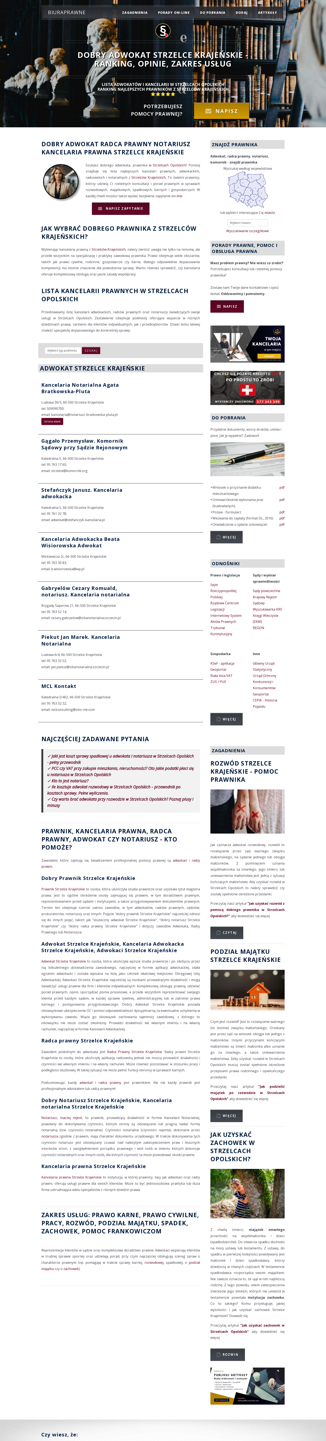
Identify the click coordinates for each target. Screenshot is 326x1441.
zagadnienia (135, 12)
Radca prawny (126, 144)
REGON (258, 628)
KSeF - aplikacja (222, 663)
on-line (176, 196)
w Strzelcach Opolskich (167, 165)
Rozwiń (231, 1354)
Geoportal (218, 669)
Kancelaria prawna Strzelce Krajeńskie (93, 1166)
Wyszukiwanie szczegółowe (247, 231)
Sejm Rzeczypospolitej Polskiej (223, 590)
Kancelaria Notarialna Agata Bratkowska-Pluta (80, 388)
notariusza (49, 1136)
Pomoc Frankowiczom (122, 1231)
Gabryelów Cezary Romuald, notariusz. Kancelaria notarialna (85, 591)
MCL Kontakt (58, 686)
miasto (269, 212)
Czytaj (230, 933)
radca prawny (110, 1082)
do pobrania (213, 12)
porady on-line (174, 12)
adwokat (86, 1082)
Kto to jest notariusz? (70, 781)
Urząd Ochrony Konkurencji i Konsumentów (264, 681)
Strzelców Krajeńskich (148, 177)
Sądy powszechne (266, 591)
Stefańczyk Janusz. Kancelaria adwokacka (81, 493)
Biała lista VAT (221, 675)
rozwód (80, 1223)
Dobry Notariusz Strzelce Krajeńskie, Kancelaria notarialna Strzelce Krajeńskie (106, 1103)
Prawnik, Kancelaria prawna (93, 831)
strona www (52, 421)
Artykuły (267, 12)
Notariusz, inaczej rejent (61, 1117)
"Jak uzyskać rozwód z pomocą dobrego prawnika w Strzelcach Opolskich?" (247, 909)
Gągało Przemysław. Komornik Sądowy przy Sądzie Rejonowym (84, 444)
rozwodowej (153, 1262)
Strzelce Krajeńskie (149, 152)
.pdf (282, 487)
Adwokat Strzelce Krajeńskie (63, 961)
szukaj (91, 350)
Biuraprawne (67, 12)
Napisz (226, 110)
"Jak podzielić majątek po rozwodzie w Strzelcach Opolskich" (247, 1092)
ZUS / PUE (218, 681)
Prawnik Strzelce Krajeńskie (63, 889)
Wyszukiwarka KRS (267, 609)
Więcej (229, 537)
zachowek (59, 1231)
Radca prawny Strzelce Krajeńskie (87, 1040)
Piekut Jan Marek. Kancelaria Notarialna (80, 640)
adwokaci (180, 860)
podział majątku (128, 1223)
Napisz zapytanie (124, 208)
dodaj (242, 12)
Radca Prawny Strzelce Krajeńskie (134, 1051)
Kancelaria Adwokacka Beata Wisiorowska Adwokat (80, 542)
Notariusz (171, 144)
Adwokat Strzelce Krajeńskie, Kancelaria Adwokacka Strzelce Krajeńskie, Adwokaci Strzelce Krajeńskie (112, 947)
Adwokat (82, 144)
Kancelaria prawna (76, 152)
